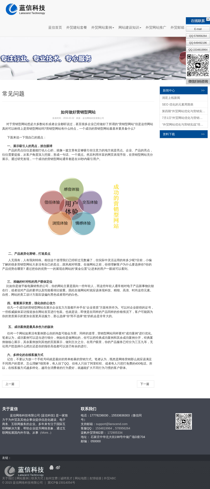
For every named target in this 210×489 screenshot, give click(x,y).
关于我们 (8, 478)
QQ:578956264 (198, 35)
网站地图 (81, 478)
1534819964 (103, 428)
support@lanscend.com (112, 424)
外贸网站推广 (156, 27)
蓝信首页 (55, 27)
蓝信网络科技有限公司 (28, 482)
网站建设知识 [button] (129, 27)
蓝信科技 (25, 9)
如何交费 (52, 478)
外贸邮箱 (177, 27)
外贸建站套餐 (76, 27)
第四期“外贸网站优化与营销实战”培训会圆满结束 (185, 111)
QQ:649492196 (198, 42)
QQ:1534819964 (198, 49)
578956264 (122, 428)
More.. (45, 432)
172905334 (115, 432)
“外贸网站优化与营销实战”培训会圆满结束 (185, 124)
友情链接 (95, 478)
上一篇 (10, 384)
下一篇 (145, 384)
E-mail (198, 29)
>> (203, 90)
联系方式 (37, 478)
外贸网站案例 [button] (102, 27)
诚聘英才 (66, 478)
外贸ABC (110, 478)
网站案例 (23, 478)
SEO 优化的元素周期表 (177, 104)
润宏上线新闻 (171, 97)
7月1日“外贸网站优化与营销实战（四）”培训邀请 (185, 118)
